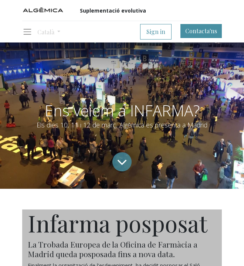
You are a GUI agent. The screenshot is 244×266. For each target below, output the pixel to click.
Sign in (155, 31)
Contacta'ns (201, 31)
